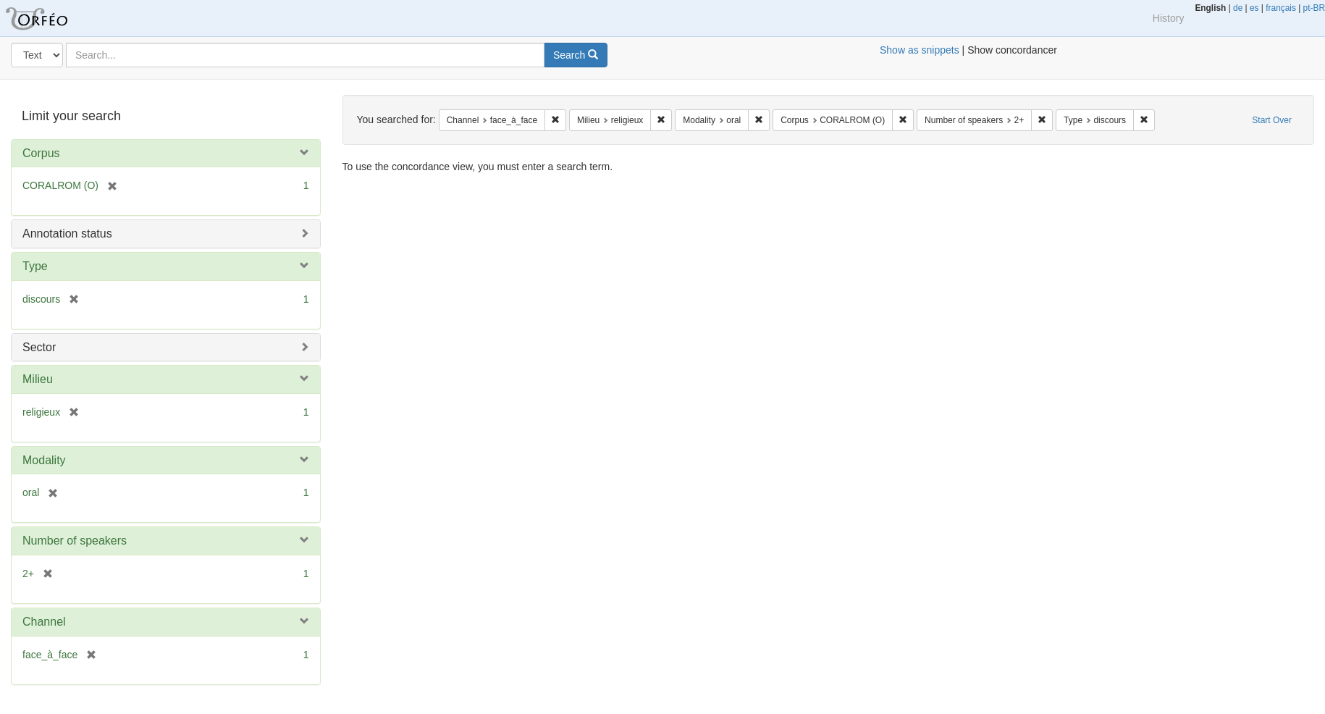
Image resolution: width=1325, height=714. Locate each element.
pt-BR (1314, 8)
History (1169, 18)
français (1281, 8)
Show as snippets (919, 50)
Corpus (41, 153)
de (1237, 8)
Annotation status (67, 233)
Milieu (37, 379)
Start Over (1272, 120)
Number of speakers (74, 540)
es (1254, 8)
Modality (44, 460)
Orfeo (54, 18)
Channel (44, 622)
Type (35, 266)
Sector (39, 347)
